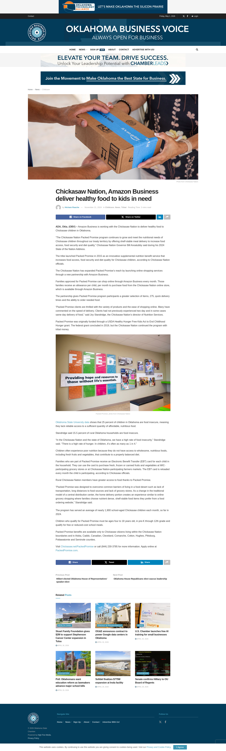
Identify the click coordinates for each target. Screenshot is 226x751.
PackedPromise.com (67, 551)
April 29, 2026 (62, 693)
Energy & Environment (110, 628)
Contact (31, 16)
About (112, 49)
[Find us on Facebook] (187, 16)
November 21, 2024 (93, 207)
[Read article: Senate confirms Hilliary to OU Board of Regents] (152, 666)
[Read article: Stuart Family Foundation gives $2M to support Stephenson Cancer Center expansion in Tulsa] (73, 618)
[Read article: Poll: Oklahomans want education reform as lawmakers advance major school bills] (73, 666)
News (82, 49)
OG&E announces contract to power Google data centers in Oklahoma (111, 637)
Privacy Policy (33, 741)
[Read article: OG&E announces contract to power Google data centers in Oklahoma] (113, 618)
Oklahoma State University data (72, 423)
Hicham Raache (72, 207)
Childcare (46, 90)
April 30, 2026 (62, 648)
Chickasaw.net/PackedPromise (77, 547)
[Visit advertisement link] (113, 6)
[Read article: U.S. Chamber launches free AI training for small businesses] (152, 618)
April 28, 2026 (102, 690)
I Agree (180, 747)
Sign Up (97, 49)
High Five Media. (44, 738)
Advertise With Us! (143, 49)
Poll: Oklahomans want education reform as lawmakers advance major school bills (73, 685)
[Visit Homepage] (37, 32)
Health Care (64, 628)
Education (63, 676)
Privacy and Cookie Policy (159, 747)
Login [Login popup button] (195, 16)
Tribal (124, 207)
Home (72, 49)
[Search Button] (197, 49)
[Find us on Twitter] (184, 16)
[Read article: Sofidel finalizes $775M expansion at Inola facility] (113, 666)
